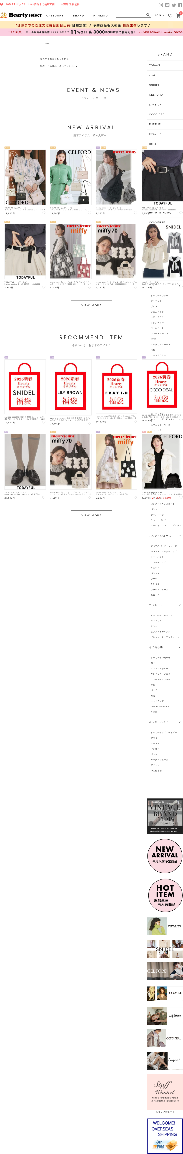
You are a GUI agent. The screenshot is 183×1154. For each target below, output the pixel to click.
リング (154, 626)
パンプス (155, 573)
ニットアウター (158, 355)
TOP (47, 43)
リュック (155, 568)
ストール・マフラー (161, 679)
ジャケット (156, 301)
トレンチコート (158, 323)
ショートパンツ (158, 520)
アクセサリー (157, 765)
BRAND (78, 15)
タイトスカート (158, 498)
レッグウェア (157, 701)
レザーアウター (158, 317)
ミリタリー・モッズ (161, 344)
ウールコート (157, 328)
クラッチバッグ (158, 562)
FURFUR (155, 124)
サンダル (155, 584)
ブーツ (154, 579)
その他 (154, 712)
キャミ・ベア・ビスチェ (163, 419)
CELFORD (156, 94)
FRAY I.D (155, 134)
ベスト (154, 350)
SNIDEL (154, 85)
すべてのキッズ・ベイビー (164, 732)
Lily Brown (156, 104)
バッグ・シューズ (159, 760)
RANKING (100, 15)
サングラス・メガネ (161, 674)
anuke (153, 75)
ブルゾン (155, 306)
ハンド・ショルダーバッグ (164, 551)
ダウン (154, 339)
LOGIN (160, 15)
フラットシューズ (159, 589)
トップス (155, 743)
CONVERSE (157, 222)
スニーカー (156, 595)
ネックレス (156, 621)
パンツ (154, 509)
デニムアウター (158, 312)
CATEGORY (55, 15)
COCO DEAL (157, 114)
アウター (155, 738)
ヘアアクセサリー (159, 668)
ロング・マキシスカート (163, 504)
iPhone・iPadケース (161, 707)
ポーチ (154, 690)
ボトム (154, 754)
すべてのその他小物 (161, 658)
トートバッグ (157, 557)
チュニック (156, 430)
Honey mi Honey (160, 212)
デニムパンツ (157, 515)
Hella (152, 143)
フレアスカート (158, 493)
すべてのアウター (159, 295)
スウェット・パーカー (162, 425)
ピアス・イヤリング (161, 632)
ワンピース (156, 749)
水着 (153, 696)
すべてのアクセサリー (162, 615)
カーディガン (157, 414)
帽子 (153, 663)
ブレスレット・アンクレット (165, 637)
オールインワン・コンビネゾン (166, 525)
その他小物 (156, 771)
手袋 (153, 685)
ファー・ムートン (159, 333)
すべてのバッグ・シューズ (164, 546)
